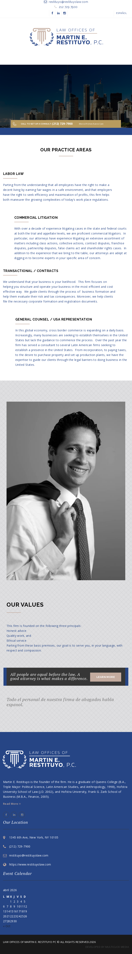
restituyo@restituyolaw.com (68, 1)
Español (121, 13)
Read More (12, 804)
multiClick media (117, 947)
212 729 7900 (68, 7)
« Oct (6, 926)
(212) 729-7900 (19, 846)
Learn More (105, 677)
